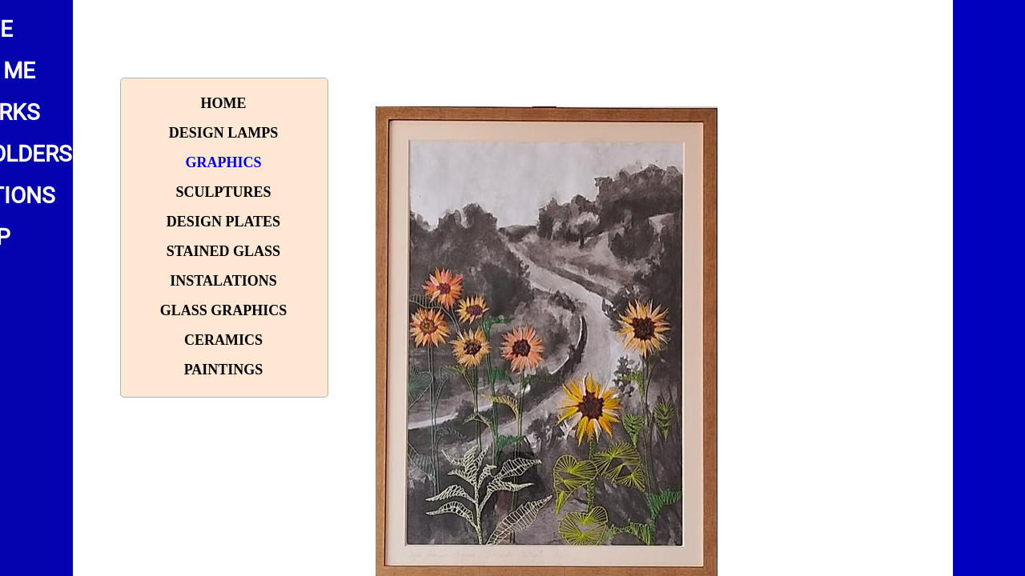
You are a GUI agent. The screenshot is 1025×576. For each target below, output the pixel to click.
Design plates (223, 222)
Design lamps (224, 133)
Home (223, 103)
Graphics (223, 162)
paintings (223, 370)
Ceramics (223, 340)
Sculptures (223, 192)
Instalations (223, 281)
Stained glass (223, 251)
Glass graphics (223, 310)
